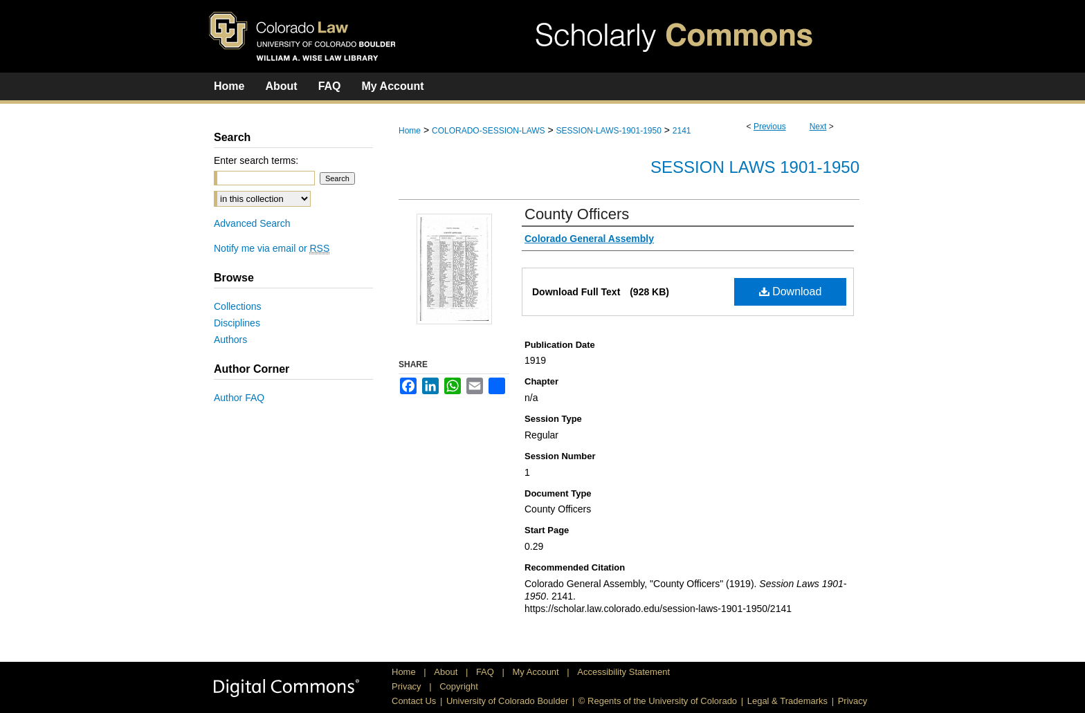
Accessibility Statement (623, 672)
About (447, 672)
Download (790, 291)
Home (410, 131)
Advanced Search (252, 223)
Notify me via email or (271, 248)
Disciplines (237, 322)
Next (818, 126)
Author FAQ (239, 397)
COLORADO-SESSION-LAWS (488, 131)
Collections (237, 306)
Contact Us (414, 701)
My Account (537, 672)
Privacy (407, 686)
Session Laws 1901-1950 (754, 167)
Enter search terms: (256, 160)
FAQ (486, 672)
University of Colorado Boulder (507, 701)
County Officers (577, 214)
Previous (770, 126)
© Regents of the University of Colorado (657, 701)
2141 (682, 131)
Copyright (458, 686)
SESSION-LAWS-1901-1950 (609, 131)
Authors (230, 339)
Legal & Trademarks (787, 701)
